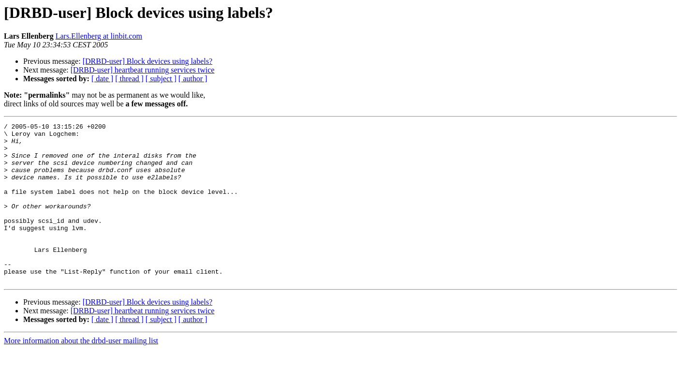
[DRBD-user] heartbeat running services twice (143, 70)
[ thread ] (129, 78)
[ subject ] (161, 78)
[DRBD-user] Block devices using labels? (147, 61)
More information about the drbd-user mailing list (81, 372)
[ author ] (192, 78)
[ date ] (102, 78)
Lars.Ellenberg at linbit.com (99, 36)
